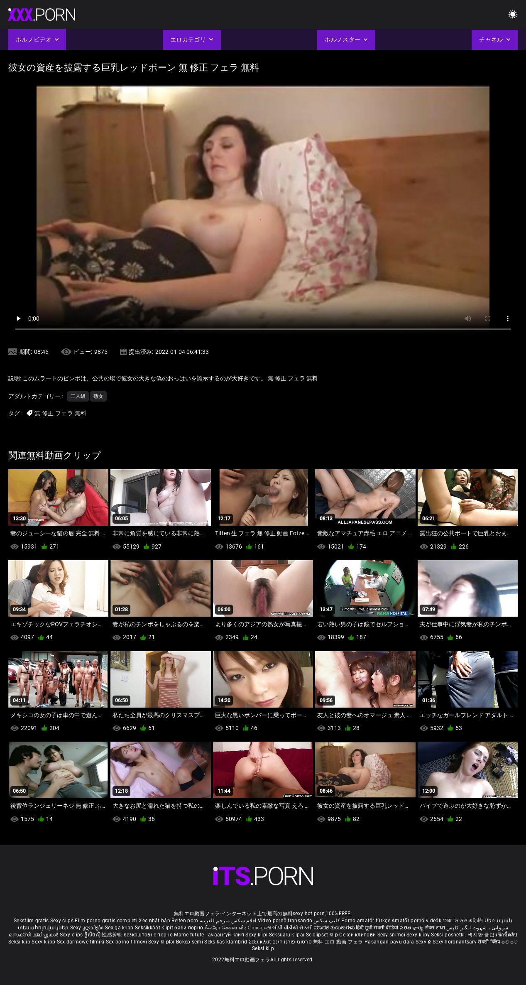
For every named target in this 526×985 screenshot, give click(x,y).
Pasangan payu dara (390, 942)
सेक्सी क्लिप (490, 942)
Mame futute (189, 935)
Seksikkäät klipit (154, 928)
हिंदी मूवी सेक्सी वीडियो (377, 928)
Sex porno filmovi (126, 942)
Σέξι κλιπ (260, 942)
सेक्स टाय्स (435, 928)
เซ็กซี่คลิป (506, 935)
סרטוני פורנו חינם (292, 942)
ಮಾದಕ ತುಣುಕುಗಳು (335, 928)
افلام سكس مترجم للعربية (228, 921)
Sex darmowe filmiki (81, 942)
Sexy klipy (418, 935)
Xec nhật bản (154, 921)
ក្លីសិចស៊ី (93, 935)
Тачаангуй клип (226, 935)
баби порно (188, 928)
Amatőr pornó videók (416, 921)
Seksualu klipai (287, 935)
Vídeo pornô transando (285, 921)
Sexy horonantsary (455, 942)
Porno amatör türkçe (365, 921)
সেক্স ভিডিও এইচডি (463, 921)
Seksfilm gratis (31, 921)
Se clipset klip (323, 935)
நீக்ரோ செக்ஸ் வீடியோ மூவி (238, 928)
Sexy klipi (257, 935)
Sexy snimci (392, 935)
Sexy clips (62, 921)
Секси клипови (358, 935)
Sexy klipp (44, 942)
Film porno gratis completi (106, 921)
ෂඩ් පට (510, 942)
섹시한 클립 (481, 935)
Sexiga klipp (120, 928)
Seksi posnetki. (449, 935)
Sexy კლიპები (87, 928)
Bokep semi (189, 942)
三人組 (78, 396)
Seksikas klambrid (226, 942)
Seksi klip (20, 942)
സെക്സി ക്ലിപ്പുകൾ (34, 935)
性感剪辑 (113, 935)
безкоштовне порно (148, 935)
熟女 (98, 396)
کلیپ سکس (326, 921)
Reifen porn (184, 921)
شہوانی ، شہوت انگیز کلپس (477, 928)
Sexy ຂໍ (424, 942)
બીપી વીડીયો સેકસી (292, 928)
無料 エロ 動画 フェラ (338, 942)
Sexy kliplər (162, 942)
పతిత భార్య (412, 928)
